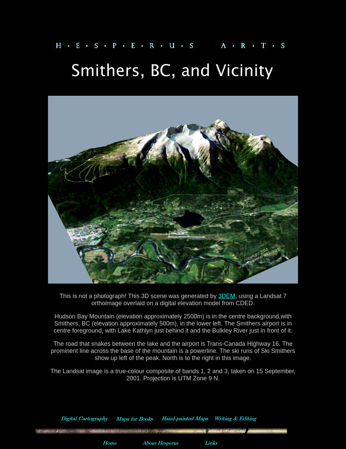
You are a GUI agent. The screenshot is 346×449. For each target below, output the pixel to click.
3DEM (226, 296)
